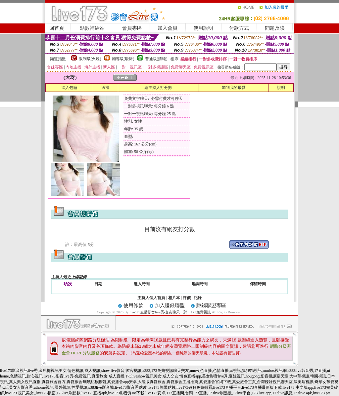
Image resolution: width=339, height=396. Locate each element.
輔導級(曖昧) (123, 59)
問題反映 (275, 28)
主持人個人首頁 (151, 298)
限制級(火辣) (90, 59)
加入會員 (167, 28)
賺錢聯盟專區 (211, 305)
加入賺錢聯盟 (170, 305)
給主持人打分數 (158, 87)
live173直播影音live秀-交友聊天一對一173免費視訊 (170, 312)
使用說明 (203, 28)
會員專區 (132, 28)
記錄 (198, 298)
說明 (281, 87)
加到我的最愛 (234, 87)
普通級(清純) (156, 59)
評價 (187, 298)
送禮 (105, 87)
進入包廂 (69, 87)
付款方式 (239, 28)
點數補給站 (92, 28)
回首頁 (56, 28)
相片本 (174, 298)
